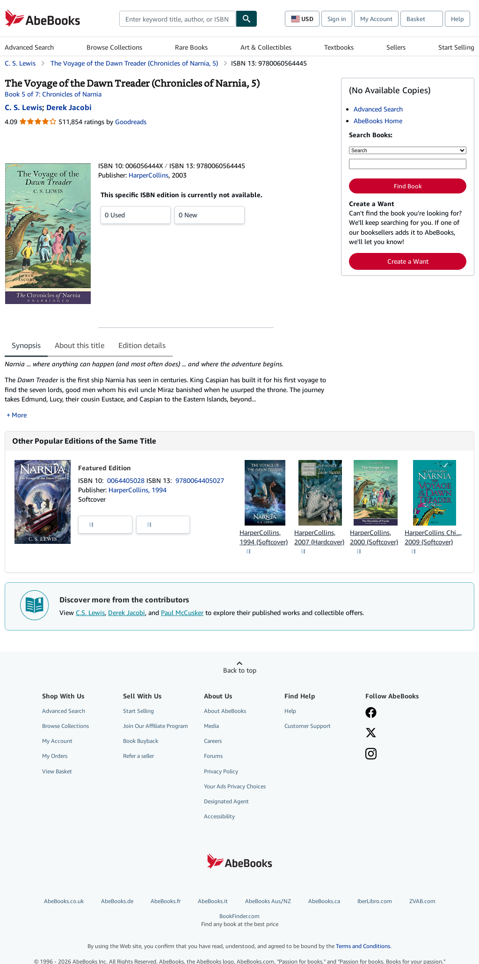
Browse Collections (114, 47)
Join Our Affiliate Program (155, 725)
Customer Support (307, 725)
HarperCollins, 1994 (138, 490)
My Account (376, 18)
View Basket (57, 771)
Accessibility (219, 816)
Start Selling (456, 47)
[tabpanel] (169, 389)
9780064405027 (199, 480)
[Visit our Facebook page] (371, 713)
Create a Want (407, 261)
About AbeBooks (225, 710)
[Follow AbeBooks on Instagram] (371, 754)
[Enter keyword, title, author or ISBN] (407, 164)
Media (211, 725)
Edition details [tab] (142, 345)
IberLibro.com (374, 901)
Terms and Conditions (363, 945)
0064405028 (126, 480)
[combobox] (177, 19)
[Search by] (407, 150)
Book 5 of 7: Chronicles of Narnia (53, 94)
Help (457, 18)
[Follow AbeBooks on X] (371, 733)
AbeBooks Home (378, 121)
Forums (213, 755)
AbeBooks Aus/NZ (268, 901)
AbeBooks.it (213, 901)
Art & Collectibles (265, 47)
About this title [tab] (79, 345)
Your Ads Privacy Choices (235, 786)
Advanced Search (29, 47)
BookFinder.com (239, 920)
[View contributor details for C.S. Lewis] (23, 107)
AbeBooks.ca (324, 901)
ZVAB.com (422, 901)
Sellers (396, 47)
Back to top (239, 670)
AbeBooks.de (117, 901)
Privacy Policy (221, 771)
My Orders (54, 755)
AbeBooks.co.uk (64, 901)
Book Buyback (140, 740)
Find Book (408, 186)
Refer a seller (138, 755)
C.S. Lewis (90, 612)
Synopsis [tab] (26, 345)
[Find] (246, 19)
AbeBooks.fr (166, 901)
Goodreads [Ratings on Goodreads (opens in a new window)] (130, 122)
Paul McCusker (182, 612)
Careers (213, 740)
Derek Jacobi (126, 612)
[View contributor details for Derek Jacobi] (69, 107)
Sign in (336, 18)
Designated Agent (226, 801)
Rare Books (191, 47)
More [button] (19, 415)
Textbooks (339, 47)
